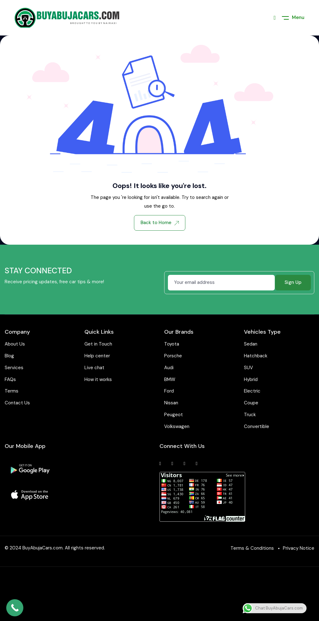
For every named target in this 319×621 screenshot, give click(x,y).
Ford (169, 391)
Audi (169, 368)
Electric (252, 391)
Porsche (173, 356)
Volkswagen (176, 426)
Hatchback (255, 356)
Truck (250, 415)
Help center (97, 356)
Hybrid (251, 379)
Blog (9, 356)
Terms (11, 391)
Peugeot (173, 415)
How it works (98, 379)
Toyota (171, 344)
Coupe (251, 403)
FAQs (10, 379)
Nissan (171, 403)
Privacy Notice (298, 548)
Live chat (94, 368)
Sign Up (293, 282)
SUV (248, 368)
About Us (15, 344)
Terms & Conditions (252, 548)
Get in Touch (98, 344)
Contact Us (17, 403)
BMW (169, 379)
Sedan (250, 344)
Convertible (256, 426)
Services (14, 368)
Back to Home (159, 222)
